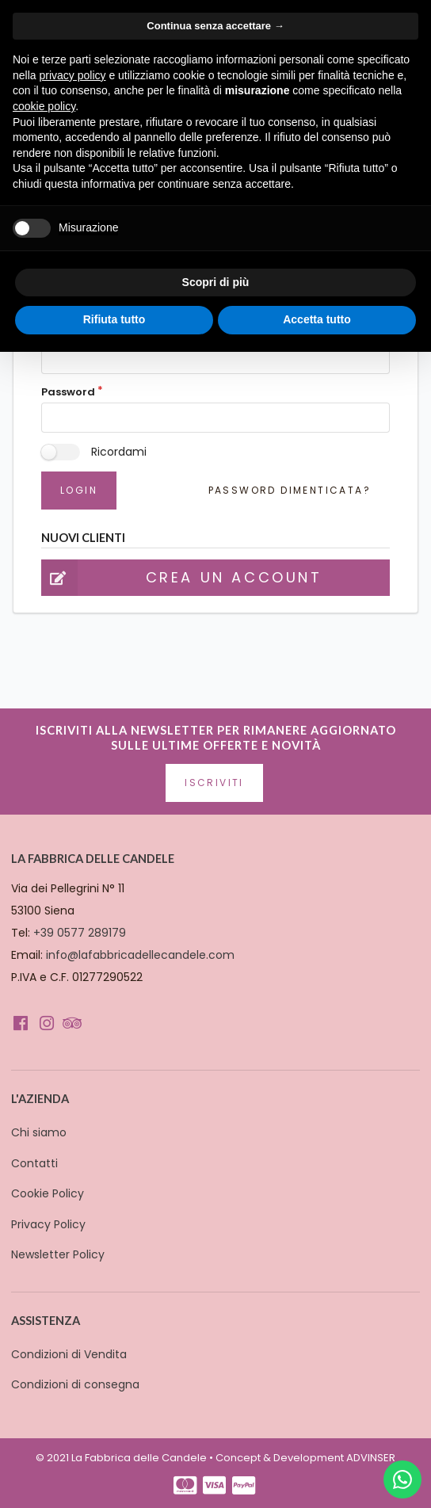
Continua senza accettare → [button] (215, 26)
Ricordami (119, 452)
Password (68, 392)
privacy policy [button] (72, 75)
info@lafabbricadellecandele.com (140, 955)
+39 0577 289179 (79, 933)
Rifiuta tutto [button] (114, 319)
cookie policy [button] (44, 106)
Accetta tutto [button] (317, 319)
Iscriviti (214, 782)
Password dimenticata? (289, 490)
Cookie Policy (47, 1193)
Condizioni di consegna (75, 1384)
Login (78, 490)
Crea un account (181, 577)
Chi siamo (39, 1132)
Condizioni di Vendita (69, 1354)
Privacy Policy (48, 1224)
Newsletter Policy (58, 1254)
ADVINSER (370, 1457)
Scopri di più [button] (216, 282)
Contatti (34, 1163)
